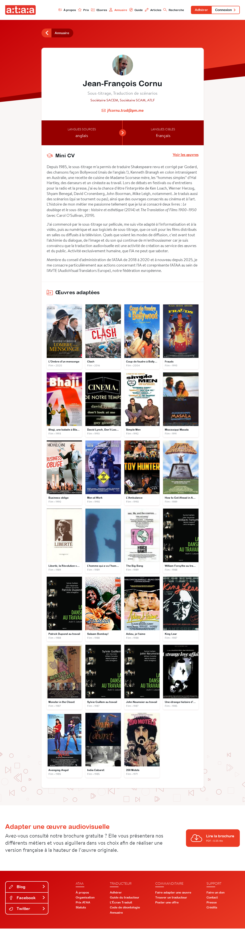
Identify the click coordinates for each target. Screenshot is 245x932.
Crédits (212, 911)
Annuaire (111, 10)
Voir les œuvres (186, 156)
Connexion (224, 10)
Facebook (27, 901)
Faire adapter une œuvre (173, 895)
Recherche (168, 10)
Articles (147, 10)
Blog (27, 890)
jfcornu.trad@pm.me (125, 112)
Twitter (27, 912)
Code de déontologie (125, 911)
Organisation (85, 901)
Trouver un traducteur (171, 901)
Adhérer (198, 10)
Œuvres (91, 10)
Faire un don (215, 895)
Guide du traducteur (124, 901)
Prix (76, 10)
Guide (130, 10)
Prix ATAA (83, 906)
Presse (212, 906)
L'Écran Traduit (121, 906)
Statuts (81, 911)
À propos (58, 10)
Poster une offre (167, 906)
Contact (212, 901)
